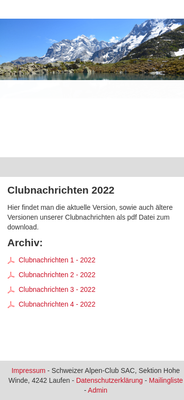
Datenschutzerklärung (109, 380)
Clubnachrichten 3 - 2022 (51, 289)
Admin (97, 390)
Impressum (28, 370)
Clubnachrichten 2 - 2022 (51, 275)
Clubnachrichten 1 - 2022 (51, 260)
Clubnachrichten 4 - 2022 (51, 304)
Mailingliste (166, 380)
